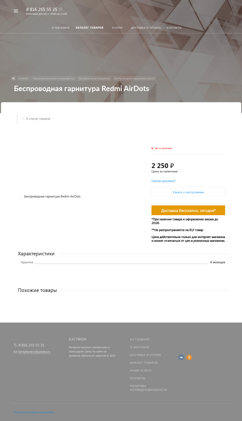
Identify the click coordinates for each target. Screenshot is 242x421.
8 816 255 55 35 (41, 9)
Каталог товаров (144, 363)
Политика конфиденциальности (34, 412)
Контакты (137, 378)
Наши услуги (140, 370)
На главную (139, 339)
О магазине (139, 347)
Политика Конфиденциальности (148, 388)
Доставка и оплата (145, 355)
